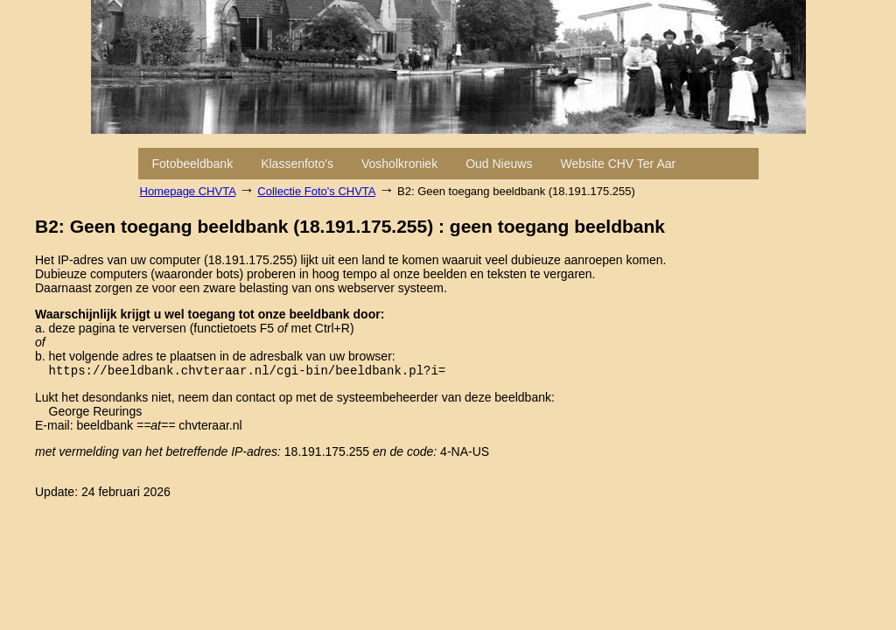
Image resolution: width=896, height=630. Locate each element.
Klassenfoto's (297, 164)
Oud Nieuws (499, 164)
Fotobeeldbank (193, 164)
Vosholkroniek (399, 164)
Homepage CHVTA (188, 191)
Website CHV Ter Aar (618, 164)
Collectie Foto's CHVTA (315, 191)
